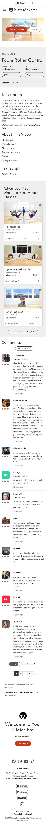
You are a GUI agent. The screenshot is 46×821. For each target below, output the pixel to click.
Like (7, 75)
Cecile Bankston (8, 69)
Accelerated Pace (11, 144)
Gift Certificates (12, 773)
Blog (26, 768)
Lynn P (16, 518)
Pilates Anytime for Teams (23, 776)
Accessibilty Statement (23, 814)
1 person (16, 359)
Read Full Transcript (10, 174)
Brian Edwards (19, 448)
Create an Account (25, 692)
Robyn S (16, 597)
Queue (30, 75)
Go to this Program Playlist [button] (23, 332)
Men (6, 156)
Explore (37, 773)
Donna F (16, 572)
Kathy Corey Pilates (12, 152)
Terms (29, 773)
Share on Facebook (10, 82)
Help (19, 768)
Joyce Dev (17, 621)
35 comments (32, 69)
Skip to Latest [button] (24, 348)
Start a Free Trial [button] (17, 29)
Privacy (23, 773)
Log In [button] (35, 29)
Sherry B (17, 472)
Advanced (9, 140)
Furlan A (16, 548)
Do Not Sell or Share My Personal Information (22, 778)
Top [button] (13, 664)
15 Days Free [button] (24, 3)
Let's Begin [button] (23, 743)
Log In (12, 692)
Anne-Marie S (18, 355)
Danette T (17, 494)
